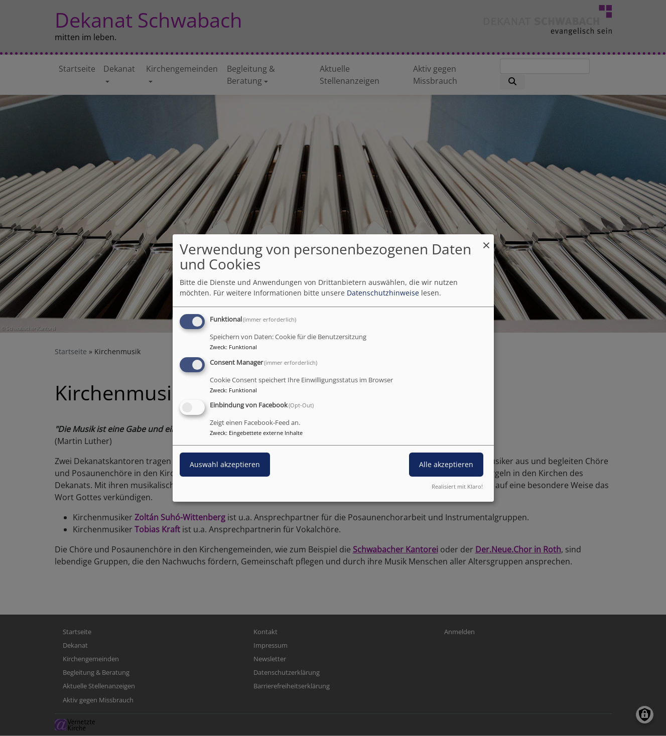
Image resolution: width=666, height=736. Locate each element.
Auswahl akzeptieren (225, 465)
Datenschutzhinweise (383, 293)
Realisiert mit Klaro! (457, 486)
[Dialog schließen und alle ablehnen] (486, 240)
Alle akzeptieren (446, 465)
